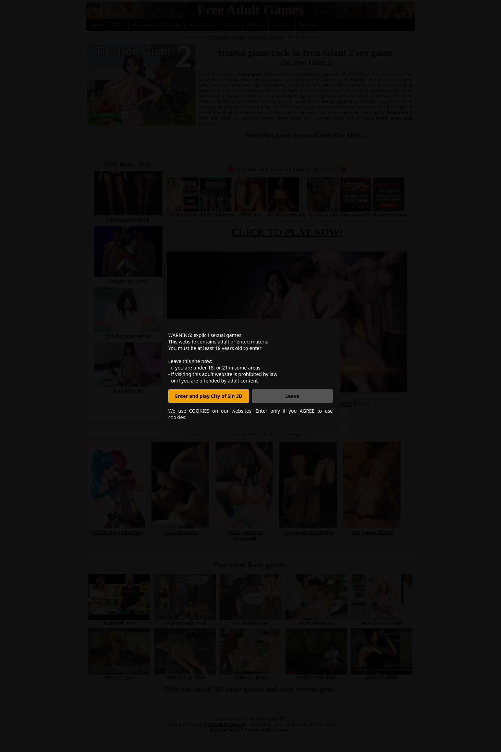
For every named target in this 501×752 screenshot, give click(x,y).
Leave (292, 396)
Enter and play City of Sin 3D (208, 396)
